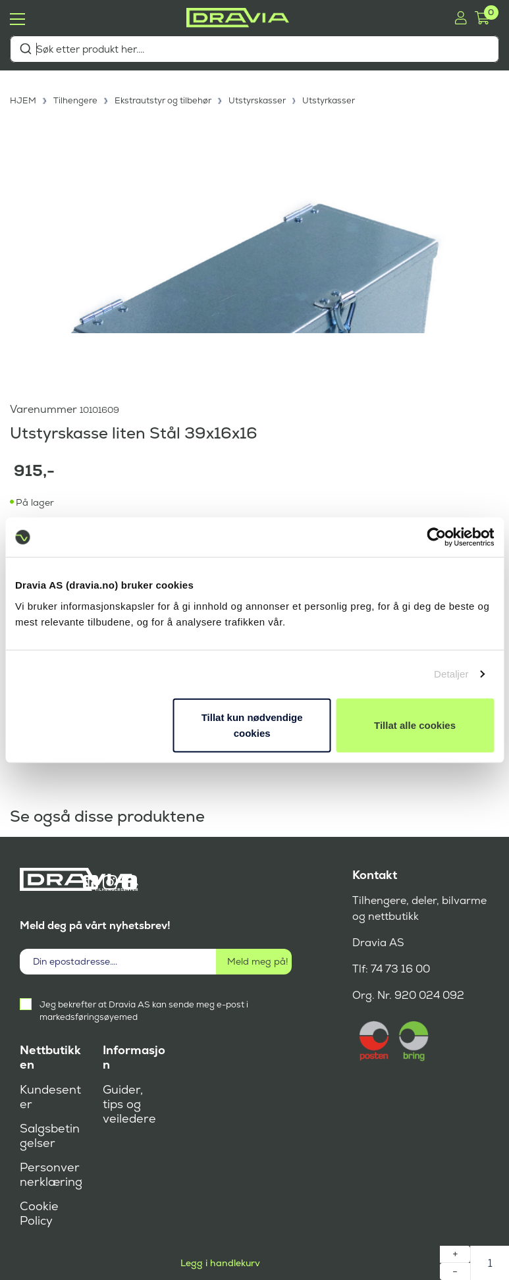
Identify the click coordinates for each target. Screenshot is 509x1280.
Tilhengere (75, 100)
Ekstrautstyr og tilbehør (163, 100)
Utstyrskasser (257, 100)
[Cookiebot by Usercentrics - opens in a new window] (436, 537)
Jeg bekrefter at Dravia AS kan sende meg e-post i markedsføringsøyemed (144, 1011)
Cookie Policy (39, 1213)
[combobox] (254, 49)
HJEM (23, 100)
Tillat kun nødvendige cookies (252, 724)
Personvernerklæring (51, 1174)
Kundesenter (50, 1096)
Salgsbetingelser (50, 1135)
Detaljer (451, 674)
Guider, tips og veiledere (129, 1104)
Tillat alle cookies (415, 724)
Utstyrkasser (328, 100)
